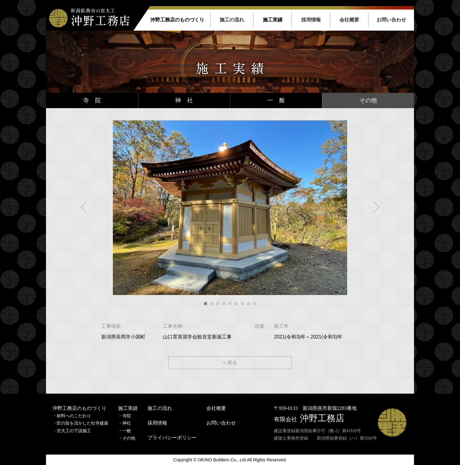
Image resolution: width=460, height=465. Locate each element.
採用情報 (311, 19)
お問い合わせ (391, 19)
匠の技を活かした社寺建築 (82, 423)
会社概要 (349, 19)
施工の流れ (232, 19)
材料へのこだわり (74, 416)
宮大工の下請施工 (74, 431)
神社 (126, 423)
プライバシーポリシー (172, 437)
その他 (368, 100)
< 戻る (230, 362)
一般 (126, 431)
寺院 (126, 416)
